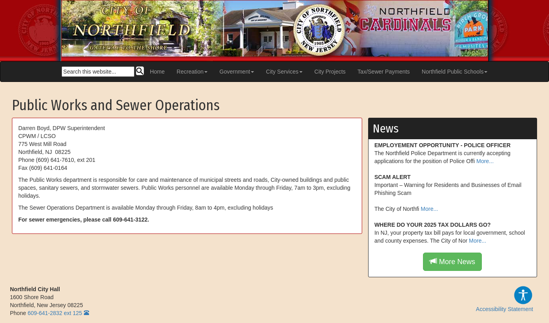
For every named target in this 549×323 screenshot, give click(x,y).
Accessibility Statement (504, 298)
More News (452, 261)
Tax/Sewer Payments (383, 71)
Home (157, 71)
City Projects (330, 71)
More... (485, 161)
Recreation (192, 71)
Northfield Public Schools (455, 71)
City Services (284, 71)
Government (236, 71)
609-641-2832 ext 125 (54, 313)
